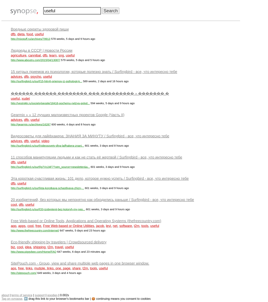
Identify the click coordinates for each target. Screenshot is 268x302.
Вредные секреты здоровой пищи (40, 29)
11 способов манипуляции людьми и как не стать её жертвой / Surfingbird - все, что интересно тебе (96, 157)
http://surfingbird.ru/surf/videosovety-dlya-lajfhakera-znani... (47, 145)
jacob (100, 226)
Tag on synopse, (12, 298)
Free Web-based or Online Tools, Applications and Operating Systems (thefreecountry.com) (86, 221)
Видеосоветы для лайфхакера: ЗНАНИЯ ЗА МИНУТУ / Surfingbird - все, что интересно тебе (90, 136)
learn (53, 55)
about (5, 295)
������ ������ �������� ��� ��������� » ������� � (90, 93)
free (38, 226)
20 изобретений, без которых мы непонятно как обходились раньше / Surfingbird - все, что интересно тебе (102, 200)
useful (39, 34)
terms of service (21, 295)
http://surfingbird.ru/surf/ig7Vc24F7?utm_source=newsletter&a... (50, 166)
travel (59, 247)
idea (28, 247)
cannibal (34, 55)
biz (13, 247)
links (29, 268)
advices (16, 77)
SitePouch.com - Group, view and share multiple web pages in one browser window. (80, 263)
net (115, 226)
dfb (13, 34)
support (40, 295)
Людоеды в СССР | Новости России (41, 50)
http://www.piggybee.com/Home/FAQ (33, 251)
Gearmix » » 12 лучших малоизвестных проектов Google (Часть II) (68, 115)
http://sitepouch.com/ (23, 272)
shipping (39, 247)
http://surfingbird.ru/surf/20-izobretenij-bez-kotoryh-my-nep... (48, 209)
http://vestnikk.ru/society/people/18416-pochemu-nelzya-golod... (50, 103)
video (45, 141)
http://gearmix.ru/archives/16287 (31, 124)
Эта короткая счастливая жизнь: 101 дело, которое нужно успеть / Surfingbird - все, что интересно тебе (100, 178)
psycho (36, 77)
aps (13, 268)
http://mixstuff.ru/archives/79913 (30, 38)
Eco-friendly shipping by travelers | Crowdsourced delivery (58, 242)
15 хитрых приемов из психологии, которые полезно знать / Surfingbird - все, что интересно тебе (94, 72)
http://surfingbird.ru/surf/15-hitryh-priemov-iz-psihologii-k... (46, 81)
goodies (52, 295)
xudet (26, 98)
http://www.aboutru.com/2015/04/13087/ (35, 60)
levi (108, 226)
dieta (21, 34)
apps (21, 226)
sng (61, 55)
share (76, 268)
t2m (136, 226)
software (125, 226)
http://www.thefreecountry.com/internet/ (35, 230)
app (13, 226)
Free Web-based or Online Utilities (68, 226)
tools (144, 226)
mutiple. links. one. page (52, 268)
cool (14, 205)
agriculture (18, 55)
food (29, 34)
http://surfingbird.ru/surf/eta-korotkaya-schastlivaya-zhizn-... (47, 188)
